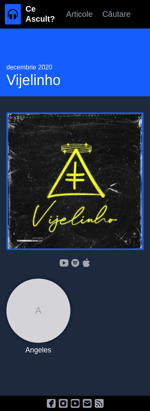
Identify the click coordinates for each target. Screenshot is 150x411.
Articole (79, 14)
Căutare (116, 14)
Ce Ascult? (40, 13)
